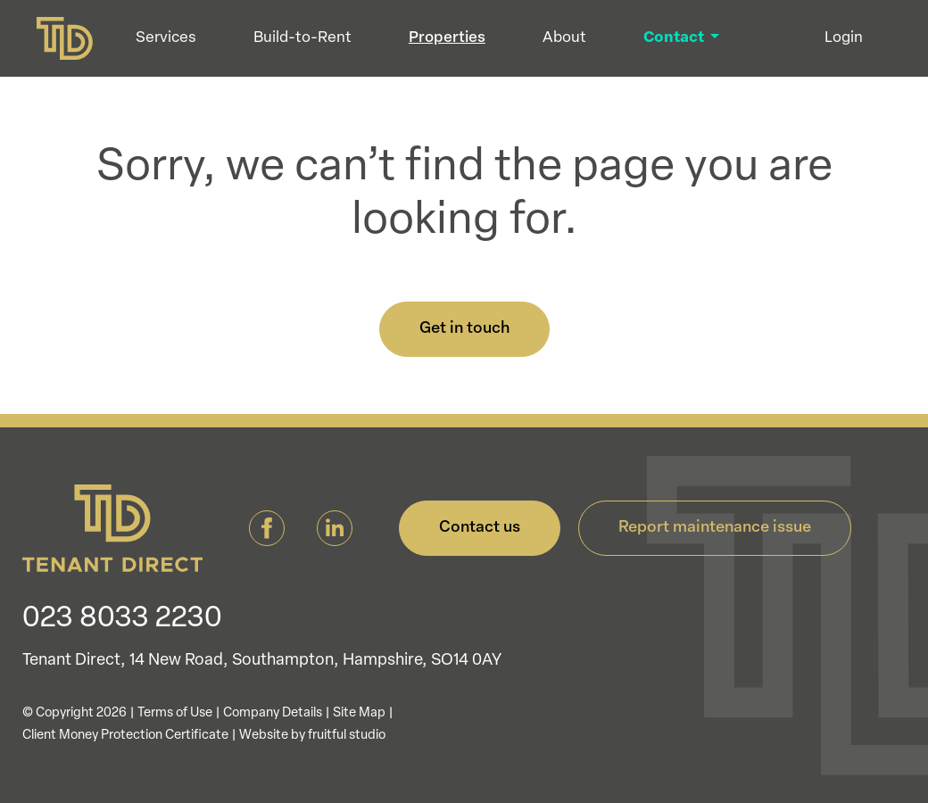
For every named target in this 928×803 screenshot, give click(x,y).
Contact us (479, 527)
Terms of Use (174, 713)
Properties (458, 44)
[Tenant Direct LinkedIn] (334, 528)
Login (843, 44)
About (576, 44)
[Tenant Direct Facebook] (267, 528)
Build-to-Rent (314, 44)
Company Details (272, 713)
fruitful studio (346, 735)
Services (177, 44)
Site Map (359, 713)
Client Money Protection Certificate (125, 735)
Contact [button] (686, 44)
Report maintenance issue (714, 527)
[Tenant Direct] (70, 44)
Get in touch (464, 328)
